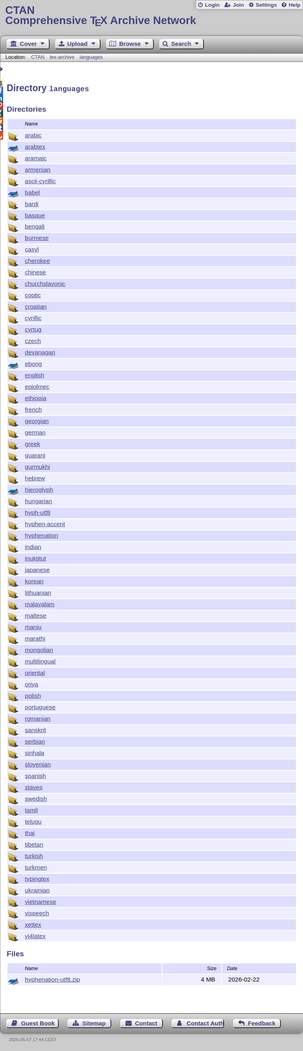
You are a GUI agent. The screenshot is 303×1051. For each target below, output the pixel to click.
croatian (36, 305)
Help (295, 5)
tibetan (34, 843)
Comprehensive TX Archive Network (151, 15)
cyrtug (33, 328)
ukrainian (37, 889)
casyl (32, 248)
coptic (33, 293)
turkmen (36, 866)
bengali (35, 225)
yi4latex (35, 934)
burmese (37, 236)
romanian (37, 717)
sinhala (34, 751)
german (35, 431)
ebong (33, 362)
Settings (266, 5)
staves (34, 786)
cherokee (37, 259)
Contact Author (205, 1022)
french (33, 408)
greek (32, 442)
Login (212, 5)
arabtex (35, 145)
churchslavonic (45, 282)
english (34, 374)
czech (33, 339)
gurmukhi (37, 465)
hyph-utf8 (37, 511)
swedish (36, 797)
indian (33, 545)
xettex (33, 923)
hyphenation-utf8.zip (52, 978)
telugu (33, 820)
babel (32, 191)
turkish (34, 854)
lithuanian (38, 591)
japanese (37, 568)
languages (91, 57)
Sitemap (94, 1022)
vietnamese (40, 900)
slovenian (38, 763)
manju (33, 625)
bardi (32, 202)
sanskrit (35, 728)
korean (34, 580)
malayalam (39, 603)
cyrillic (33, 316)
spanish (35, 774)
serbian (35, 740)
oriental (35, 671)
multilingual (40, 660)
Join (238, 5)
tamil (31, 809)
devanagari (40, 351)
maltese (35, 614)
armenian (37, 168)
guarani (35, 454)
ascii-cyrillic (40, 179)
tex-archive (62, 57)
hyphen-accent (45, 522)
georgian (37, 419)
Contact (146, 1022)
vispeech (37, 912)
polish (33, 694)
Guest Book (38, 1022)
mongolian (39, 648)
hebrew (35, 477)
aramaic (36, 157)
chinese (35, 271)
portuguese (40, 706)
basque (35, 214)
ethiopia (35, 396)
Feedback (261, 1022)
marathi (35, 637)
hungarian (38, 499)
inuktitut (35, 557)
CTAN (38, 57)
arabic (33, 134)
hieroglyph (39, 488)
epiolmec (37, 385)
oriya (31, 683)
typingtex (37, 877)
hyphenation (41, 534)
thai (30, 831)
